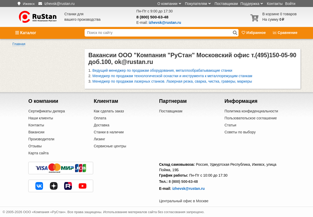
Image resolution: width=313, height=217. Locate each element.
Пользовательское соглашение (250, 118)
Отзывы (35, 146)
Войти (290, 4)
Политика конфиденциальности (251, 111)
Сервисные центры (110, 146)
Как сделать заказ (109, 111)
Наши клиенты (40, 118)
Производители (41, 139)
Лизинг (99, 139)
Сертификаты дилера (46, 111)
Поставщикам (226, 4)
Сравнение (285, 33)
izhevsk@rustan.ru (188, 188)
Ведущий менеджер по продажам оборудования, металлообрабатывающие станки (162, 70)
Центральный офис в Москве (183, 201)
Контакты (274, 4)
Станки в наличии (109, 132)
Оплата (100, 118)
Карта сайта (38, 153)
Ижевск (29, 4)
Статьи (230, 125)
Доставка (101, 125)
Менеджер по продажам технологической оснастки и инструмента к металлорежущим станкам (172, 76)
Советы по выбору (240, 132)
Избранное (254, 33)
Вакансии (36, 132)
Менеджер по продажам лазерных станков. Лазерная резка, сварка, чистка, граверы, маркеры (172, 81)
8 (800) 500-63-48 (152, 17)
